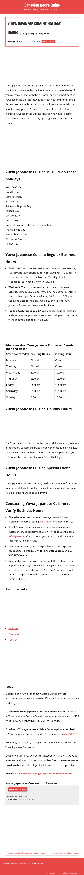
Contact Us (54, 873)
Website (13, 628)
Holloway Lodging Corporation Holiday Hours (45, 773)
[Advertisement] (42, 66)
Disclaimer (65, 873)
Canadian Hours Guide (42, 5)
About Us (44, 873)
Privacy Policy (76, 873)
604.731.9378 (46, 521)
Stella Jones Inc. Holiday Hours (65, 853)
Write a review (48, 41)
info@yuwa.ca (16, 536)
